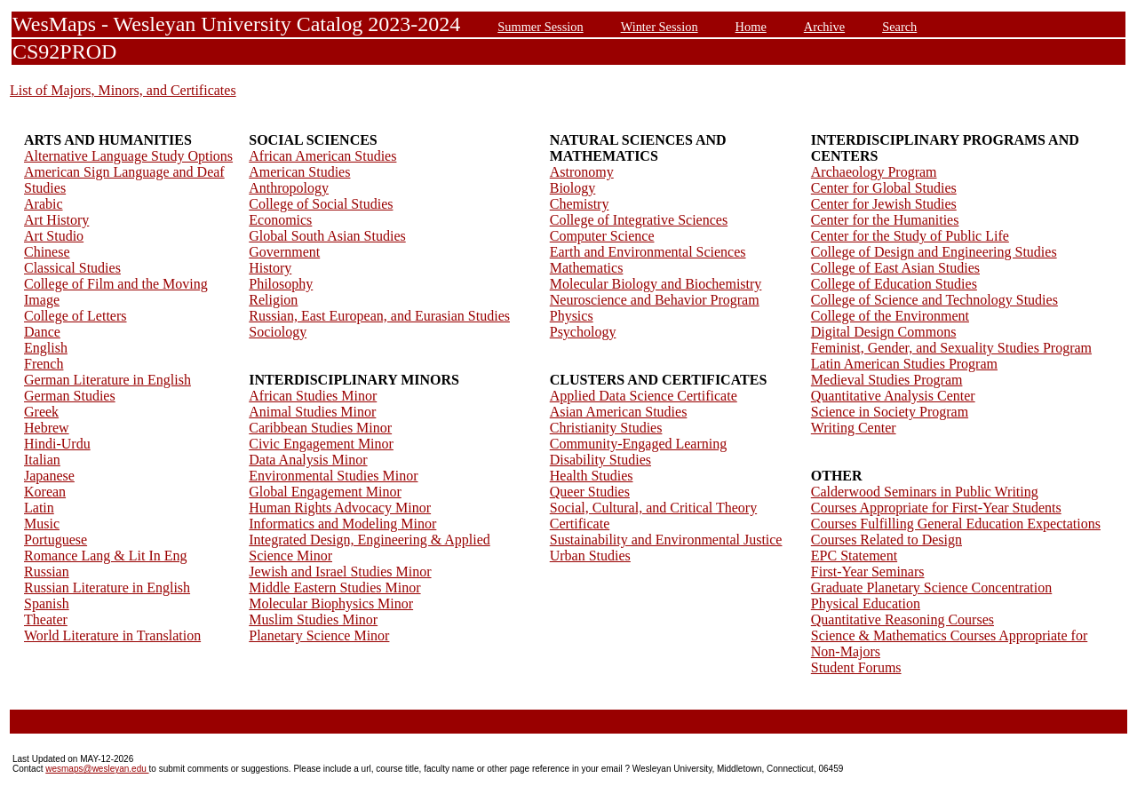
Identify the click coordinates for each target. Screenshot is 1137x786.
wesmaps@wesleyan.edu (96, 769)
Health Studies (591, 475)
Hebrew (46, 427)
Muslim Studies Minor (313, 619)
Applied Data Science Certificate (643, 395)
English (46, 347)
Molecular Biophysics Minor (331, 603)
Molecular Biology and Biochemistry (656, 283)
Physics (571, 315)
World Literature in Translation (112, 635)
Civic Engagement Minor (321, 443)
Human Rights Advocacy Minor (340, 507)
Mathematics (587, 267)
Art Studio (53, 235)
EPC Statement (854, 555)
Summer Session (540, 27)
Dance (42, 331)
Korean (45, 491)
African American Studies (322, 155)
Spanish (46, 603)
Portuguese (55, 539)
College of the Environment (890, 315)
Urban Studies (590, 555)
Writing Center (853, 427)
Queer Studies (590, 491)
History (270, 267)
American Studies (299, 171)
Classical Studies (72, 267)
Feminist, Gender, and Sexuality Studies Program (951, 347)
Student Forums (856, 667)
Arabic (43, 203)
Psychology (583, 331)
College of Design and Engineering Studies (934, 251)
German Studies (69, 395)
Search (899, 27)
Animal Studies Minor (312, 411)
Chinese (47, 251)
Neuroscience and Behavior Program (654, 299)
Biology (573, 187)
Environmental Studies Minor (333, 475)
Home (751, 27)
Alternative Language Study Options (128, 155)
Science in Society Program (889, 411)
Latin (39, 507)
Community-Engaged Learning (639, 443)
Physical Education (865, 603)
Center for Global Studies (884, 187)
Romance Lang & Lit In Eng (105, 555)
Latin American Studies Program (904, 363)
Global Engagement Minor (325, 491)
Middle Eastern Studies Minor (334, 587)
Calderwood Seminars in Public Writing (924, 491)
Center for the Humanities (885, 219)
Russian (46, 571)
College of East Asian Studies (895, 267)
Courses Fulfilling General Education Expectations (956, 523)
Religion (273, 299)
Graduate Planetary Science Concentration (931, 587)
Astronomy (582, 171)
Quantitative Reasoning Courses (902, 619)
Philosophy (281, 283)
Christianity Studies (606, 427)
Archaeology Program (874, 171)
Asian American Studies (619, 411)
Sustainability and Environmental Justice (666, 539)
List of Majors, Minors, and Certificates (123, 90)
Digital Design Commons (884, 331)
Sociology (277, 331)
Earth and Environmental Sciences (648, 251)
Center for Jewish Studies (884, 203)
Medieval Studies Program (887, 379)
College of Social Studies (321, 203)
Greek (41, 411)
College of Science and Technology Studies (934, 299)
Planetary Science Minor (319, 635)
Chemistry (579, 203)
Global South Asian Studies (327, 235)
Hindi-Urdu (57, 443)
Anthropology (289, 187)
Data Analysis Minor (308, 459)
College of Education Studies (894, 283)
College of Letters (75, 315)
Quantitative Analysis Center (893, 395)
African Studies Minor (313, 395)
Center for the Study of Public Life (910, 235)
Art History (56, 219)
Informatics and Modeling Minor (342, 523)
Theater (46, 619)
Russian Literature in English (107, 587)
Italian (42, 459)
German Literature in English (107, 379)
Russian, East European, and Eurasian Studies (379, 315)
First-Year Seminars (868, 571)
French (43, 363)
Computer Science (602, 235)
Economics (280, 219)
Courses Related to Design (886, 539)
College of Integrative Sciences (639, 219)
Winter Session (659, 27)
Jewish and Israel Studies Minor (340, 571)
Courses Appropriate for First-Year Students (936, 507)
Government (284, 251)
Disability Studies (600, 459)
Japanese (49, 475)
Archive (824, 27)
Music (42, 523)
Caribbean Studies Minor (320, 427)
